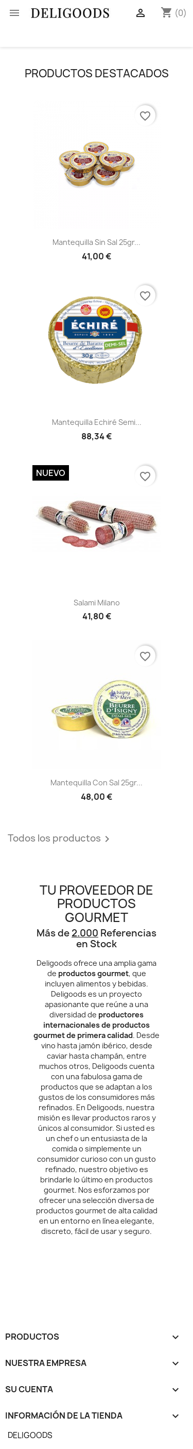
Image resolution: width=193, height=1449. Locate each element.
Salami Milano (97, 602)
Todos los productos (60, 839)
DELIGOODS (30, 1435)
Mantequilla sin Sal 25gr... (96, 242)
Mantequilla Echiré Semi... (97, 422)
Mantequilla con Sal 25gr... (96, 782)
